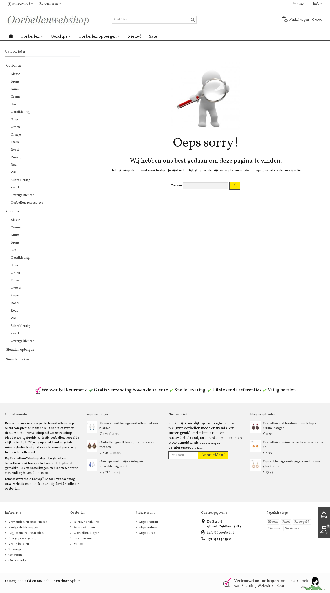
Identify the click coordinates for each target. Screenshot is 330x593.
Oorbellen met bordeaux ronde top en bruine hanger (291, 425)
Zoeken (176, 185)
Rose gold (18, 157)
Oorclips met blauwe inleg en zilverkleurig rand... (121, 463)
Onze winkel (18, 560)
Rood (15, 150)
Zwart (15, 188)
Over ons (15, 555)
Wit (13, 172)
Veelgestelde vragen (23, 527)
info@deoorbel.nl (220, 533)
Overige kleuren (23, 195)
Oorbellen (30, 36)
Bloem (273, 522)
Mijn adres (146, 533)
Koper (15, 280)
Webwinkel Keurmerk (60, 390)
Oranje (16, 135)
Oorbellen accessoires (27, 203)
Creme (16, 97)
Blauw (15, 74)
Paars (15, 142)
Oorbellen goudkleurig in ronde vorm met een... (127, 444)
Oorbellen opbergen (97, 36)
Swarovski (292, 528)
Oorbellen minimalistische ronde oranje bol (293, 444)
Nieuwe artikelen (86, 522)
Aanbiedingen (84, 527)
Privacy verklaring (22, 538)
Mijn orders (147, 527)
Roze (14, 165)
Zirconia (274, 528)
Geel (14, 104)
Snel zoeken (82, 538)
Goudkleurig (20, 112)
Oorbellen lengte (86, 533)
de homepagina (256, 170)
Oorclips (59, 36)
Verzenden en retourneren (28, 522)
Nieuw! (135, 36)
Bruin (15, 89)
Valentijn (80, 544)
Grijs (14, 119)
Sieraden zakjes (18, 359)
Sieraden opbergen (20, 350)
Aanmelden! (213, 455)
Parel (286, 522)
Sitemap (14, 549)
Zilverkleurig (20, 180)
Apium (75, 581)
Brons (15, 82)
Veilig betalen (18, 544)
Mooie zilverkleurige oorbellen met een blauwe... (128, 425)
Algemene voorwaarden (26, 533)
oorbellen (58, 423)
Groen (15, 127)
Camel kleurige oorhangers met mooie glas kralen (291, 463)
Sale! (154, 36)
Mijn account (148, 522)
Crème (16, 227)
